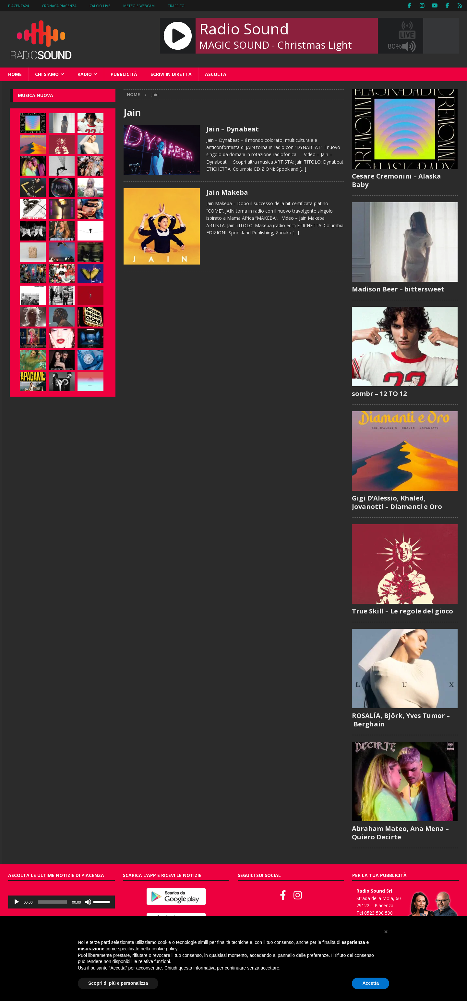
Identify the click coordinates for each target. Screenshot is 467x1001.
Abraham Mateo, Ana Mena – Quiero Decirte (400, 832)
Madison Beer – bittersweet (398, 289)
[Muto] (88, 902)
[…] (303, 169)
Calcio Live (100, 5)
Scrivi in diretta (171, 74)
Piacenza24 (18, 5)
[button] (386, 931)
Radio (85, 74)
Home (15, 74)
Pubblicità (124, 74)
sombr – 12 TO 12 (379, 393)
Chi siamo (47, 74)
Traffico (176, 5)
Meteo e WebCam (139, 5)
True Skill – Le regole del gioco (402, 611)
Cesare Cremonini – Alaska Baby (396, 180)
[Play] (16, 902)
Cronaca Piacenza (59, 5)
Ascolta (215, 74)
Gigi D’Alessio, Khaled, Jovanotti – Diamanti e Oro (397, 502)
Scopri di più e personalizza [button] (118, 983)
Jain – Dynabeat (232, 129)
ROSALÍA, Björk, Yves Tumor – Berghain (401, 719)
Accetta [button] (370, 983)
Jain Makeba (227, 192)
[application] (61, 902)
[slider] (52, 902)
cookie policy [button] (164, 948)
